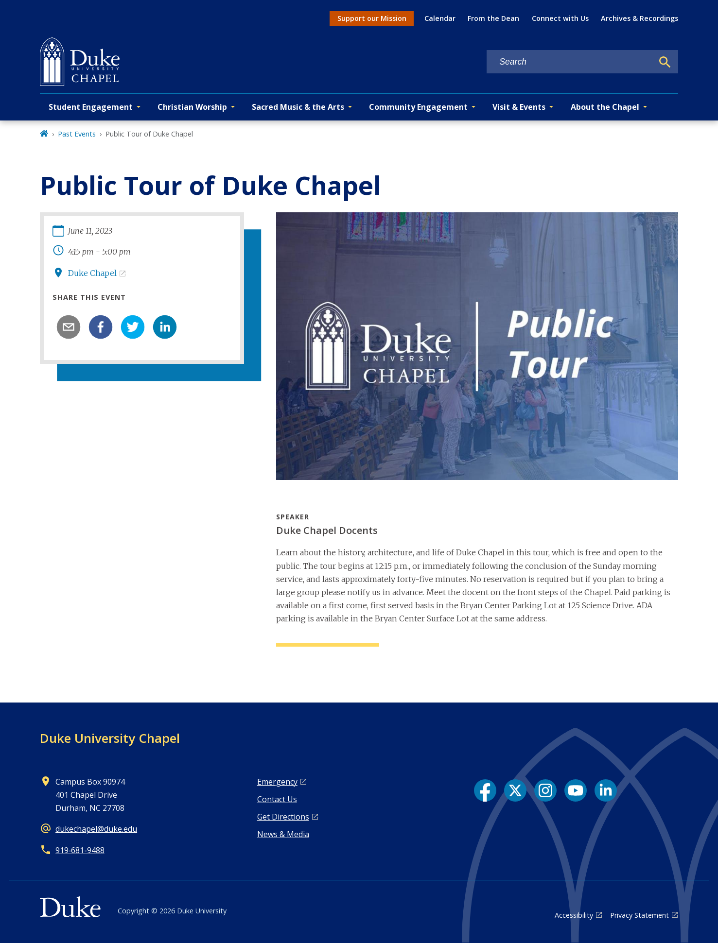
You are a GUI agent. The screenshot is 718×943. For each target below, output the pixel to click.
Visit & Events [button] (518, 107)
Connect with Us (560, 18)
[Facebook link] (485, 790)
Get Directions (283, 816)
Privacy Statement (639, 915)
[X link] (515, 790)
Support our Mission (371, 18)
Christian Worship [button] (192, 107)
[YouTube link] (575, 790)
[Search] (665, 62)
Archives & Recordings (639, 18)
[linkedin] (165, 327)
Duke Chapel (92, 273)
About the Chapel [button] (605, 107)
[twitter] (133, 327)
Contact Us (277, 799)
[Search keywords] (569, 62)
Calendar (439, 18)
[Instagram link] (545, 790)
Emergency (277, 781)
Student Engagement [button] (91, 107)
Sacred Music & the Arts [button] (298, 107)
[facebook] (100, 327)
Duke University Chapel (110, 738)
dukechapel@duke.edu (96, 828)
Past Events (77, 133)
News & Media (283, 834)
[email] (68, 327)
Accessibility (574, 915)
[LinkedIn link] (606, 790)
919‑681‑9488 (80, 850)
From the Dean (493, 18)
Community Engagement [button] (418, 107)
